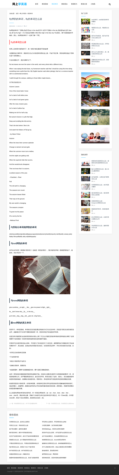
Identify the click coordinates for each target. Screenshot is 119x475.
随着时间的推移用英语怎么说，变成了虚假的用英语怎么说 (24, 458)
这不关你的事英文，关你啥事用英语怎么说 (55, 436)
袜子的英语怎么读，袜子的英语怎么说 (20, 450)
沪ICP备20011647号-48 (30, 471)
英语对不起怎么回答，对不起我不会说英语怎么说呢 (57, 433)
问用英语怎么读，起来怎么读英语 (19, 422)
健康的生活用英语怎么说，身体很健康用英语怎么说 (57, 444)
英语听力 (74, 4)
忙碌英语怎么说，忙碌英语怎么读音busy (62, 403)
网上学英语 (23, 13)
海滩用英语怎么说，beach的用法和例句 (54, 439)
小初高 (93, 4)
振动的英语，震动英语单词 (50, 450)
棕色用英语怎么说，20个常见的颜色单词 (25, 403)
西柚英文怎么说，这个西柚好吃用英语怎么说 (22, 439)
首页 (36, 4)
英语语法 (64, 4)
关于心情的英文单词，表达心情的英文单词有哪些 (57, 447)
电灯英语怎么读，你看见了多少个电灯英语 (22, 447)
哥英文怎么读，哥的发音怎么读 (18, 425)
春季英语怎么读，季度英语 (50, 454)
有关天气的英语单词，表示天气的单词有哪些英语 (24, 436)
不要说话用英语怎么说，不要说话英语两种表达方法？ (24, 444)
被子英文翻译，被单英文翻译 (18, 429)
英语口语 (84, 4)
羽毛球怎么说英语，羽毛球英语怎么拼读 (54, 422)
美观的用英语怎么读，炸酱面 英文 (19, 454)
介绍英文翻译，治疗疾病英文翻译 (52, 425)
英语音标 (45, 4)
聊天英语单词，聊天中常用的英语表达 (20, 432)
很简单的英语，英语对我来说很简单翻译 (54, 457)
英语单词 (55, 4)
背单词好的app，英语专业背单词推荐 (53, 429)
